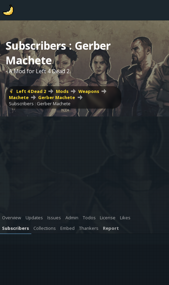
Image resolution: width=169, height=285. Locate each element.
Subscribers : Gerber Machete (40, 103)
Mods (62, 91)
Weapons (88, 91)
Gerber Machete (56, 97)
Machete (19, 97)
